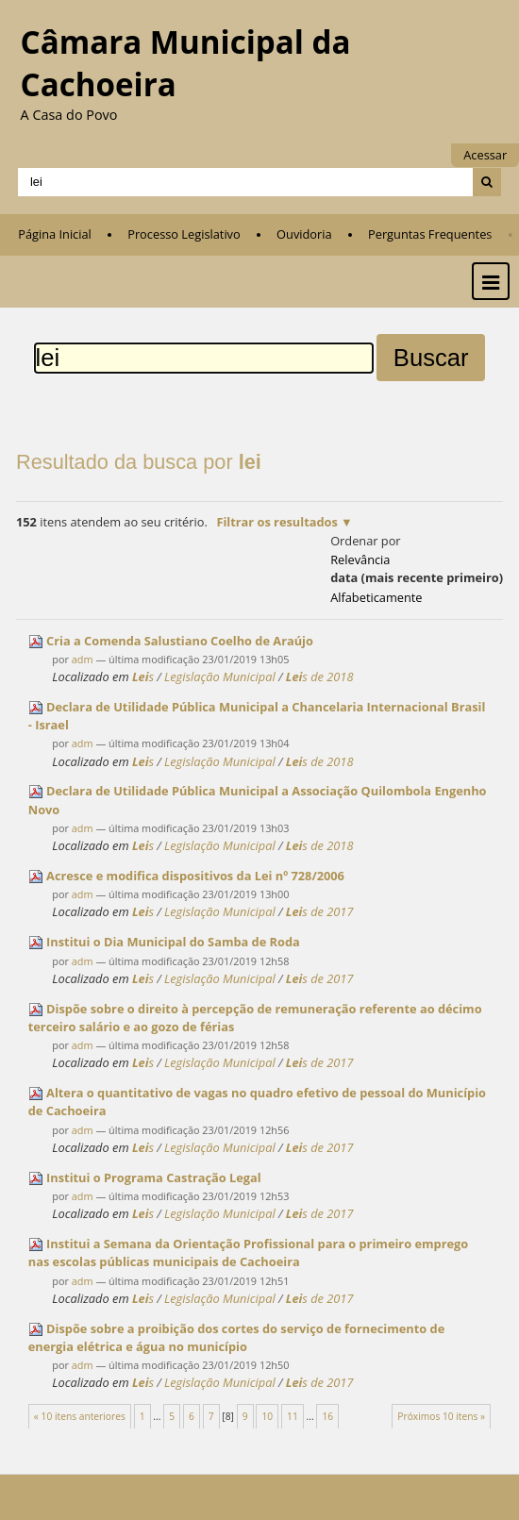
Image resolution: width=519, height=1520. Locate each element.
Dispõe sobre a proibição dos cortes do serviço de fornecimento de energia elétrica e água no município (236, 1337)
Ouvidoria (304, 233)
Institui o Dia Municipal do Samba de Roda (173, 941)
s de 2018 (320, 676)
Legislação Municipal (220, 676)
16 (327, 1416)
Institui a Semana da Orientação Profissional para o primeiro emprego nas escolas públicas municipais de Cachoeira (248, 1252)
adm (82, 659)
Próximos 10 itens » (441, 1416)
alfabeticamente (376, 597)
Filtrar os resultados (276, 521)
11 (292, 1416)
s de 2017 (320, 911)
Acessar (485, 154)
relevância (360, 559)
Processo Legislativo (184, 233)
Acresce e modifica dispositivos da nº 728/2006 (195, 875)
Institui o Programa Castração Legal (153, 1177)
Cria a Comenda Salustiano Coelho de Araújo (179, 640)
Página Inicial (55, 233)
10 (267, 1416)
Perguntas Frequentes (430, 233)
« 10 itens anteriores (80, 1416)
